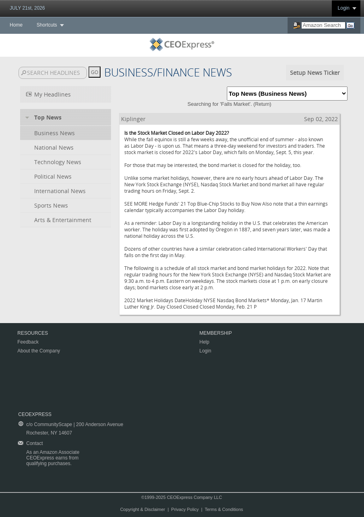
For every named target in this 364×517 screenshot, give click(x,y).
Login (344, 8)
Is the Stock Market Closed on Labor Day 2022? (176, 133)
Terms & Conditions (224, 509)
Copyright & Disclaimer (142, 509)
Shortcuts (47, 25)
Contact (34, 443)
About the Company (38, 351)
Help (204, 342)
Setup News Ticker (315, 72)
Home (16, 25)
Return (262, 104)
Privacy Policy (185, 509)
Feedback (28, 342)
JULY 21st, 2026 (27, 8)
